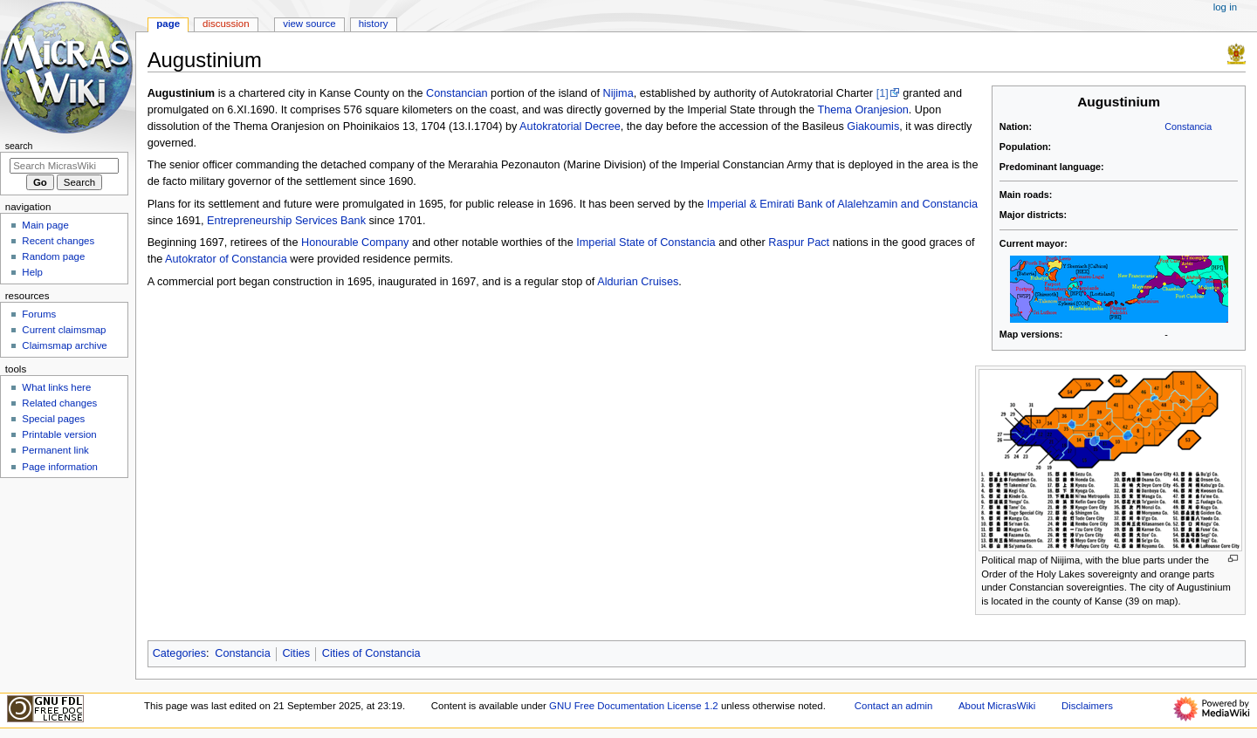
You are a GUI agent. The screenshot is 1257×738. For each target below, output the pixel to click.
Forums (39, 314)
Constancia (1188, 126)
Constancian (457, 93)
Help (32, 272)
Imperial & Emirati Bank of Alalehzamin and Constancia (842, 204)
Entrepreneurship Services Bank (286, 221)
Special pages (53, 418)
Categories (179, 653)
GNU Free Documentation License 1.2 (633, 705)
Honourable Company (355, 242)
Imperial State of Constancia (645, 242)
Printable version (59, 434)
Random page (53, 256)
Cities (296, 653)
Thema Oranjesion (862, 110)
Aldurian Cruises (637, 282)
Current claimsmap (64, 330)
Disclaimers (1087, 705)
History (373, 23)
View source (309, 23)
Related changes (59, 403)
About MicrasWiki (996, 705)
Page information (60, 466)
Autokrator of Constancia (226, 259)
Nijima (618, 93)
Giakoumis (873, 126)
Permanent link (55, 450)
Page (168, 23)
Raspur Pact (798, 242)
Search (19, 145)
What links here (56, 387)
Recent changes (58, 241)
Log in (1225, 7)
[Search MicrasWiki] (64, 166)
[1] (882, 93)
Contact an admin (894, 705)
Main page (45, 225)
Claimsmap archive (64, 345)
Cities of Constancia (371, 653)
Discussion (226, 23)
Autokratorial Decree (570, 126)
